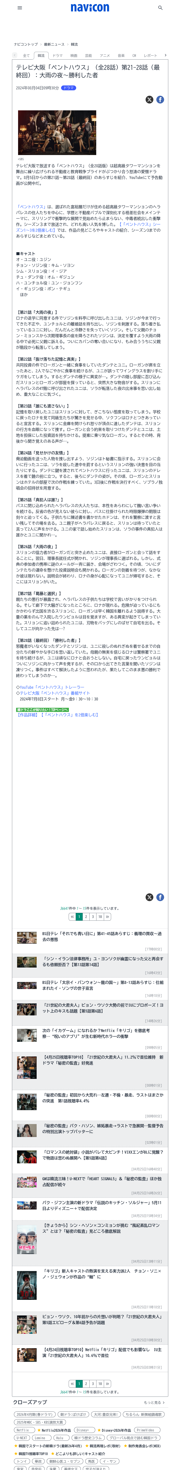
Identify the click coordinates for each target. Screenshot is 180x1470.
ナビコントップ (26, 44)
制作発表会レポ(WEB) (144, 1446)
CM (134, 55)
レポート (151, 55)
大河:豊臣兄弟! (106, 1414)
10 (120, 916)
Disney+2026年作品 (116, 1430)
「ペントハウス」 (31, 207)
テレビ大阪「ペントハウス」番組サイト (55, 693)
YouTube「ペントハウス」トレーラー (52, 687)
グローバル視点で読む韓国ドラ (134, 1438)
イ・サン (109, 1461)
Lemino (42, 1438)
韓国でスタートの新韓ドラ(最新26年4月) (50, 1446)
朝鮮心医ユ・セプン (65, 1461)
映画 (74, 55)
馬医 (91, 1461)
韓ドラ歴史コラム (88, 1438)
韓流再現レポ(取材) (105, 1446)
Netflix (24, 1430)
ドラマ (58, 55)
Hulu (61, 1438)
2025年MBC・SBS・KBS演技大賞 (40, 1422)
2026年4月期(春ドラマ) (35, 1414)
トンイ (22, 1461)
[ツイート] (149, 100)
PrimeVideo (147, 1430)
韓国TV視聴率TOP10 (33, 1454)
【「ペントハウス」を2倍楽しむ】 (70, 715)
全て (26, 55)
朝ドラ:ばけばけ (73, 1414)
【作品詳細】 (28, 715)
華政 (38, 1461)
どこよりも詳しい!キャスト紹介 (80, 1454)
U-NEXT (22, 1438)
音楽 (121, 55)
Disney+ (84, 1430)
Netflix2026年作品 (56, 1430)
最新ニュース (54, 44)
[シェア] (160, 100)
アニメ (105, 55)
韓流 (41, 55)
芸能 (88, 55)
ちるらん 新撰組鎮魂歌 (144, 1414)
